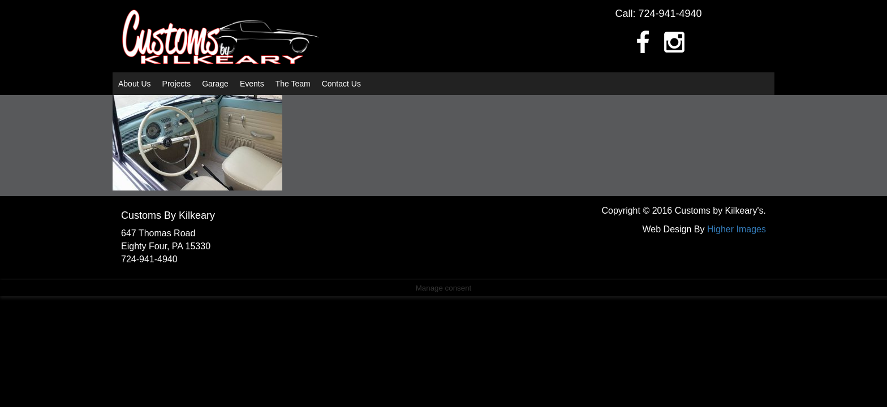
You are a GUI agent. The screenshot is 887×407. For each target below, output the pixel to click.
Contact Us (341, 83)
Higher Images (736, 229)
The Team (293, 83)
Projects (176, 83)
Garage (215, 83)
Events (252, 83)
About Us (134, 83)
